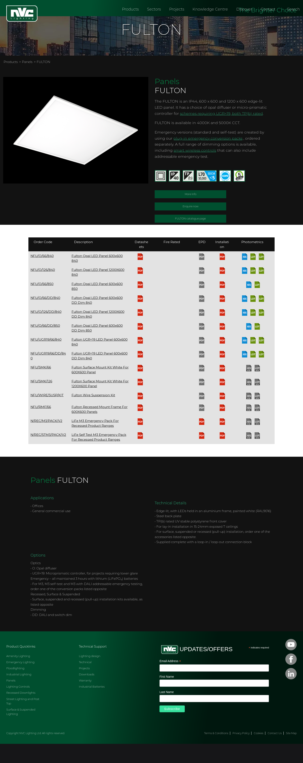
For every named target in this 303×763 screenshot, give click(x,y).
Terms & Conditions (216, 752)
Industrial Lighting (18, 693)
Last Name (166, 711)
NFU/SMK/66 (41, 386)
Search (293, 20)
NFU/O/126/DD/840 (46, 331)
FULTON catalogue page (190, 237)
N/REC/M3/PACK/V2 (46, 440)
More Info (190, 213)
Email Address (170, 680)
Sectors (154, 20)
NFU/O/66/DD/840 (45, 317)
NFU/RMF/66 (41, 426)
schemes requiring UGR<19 (205, 132)
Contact (268, 20)
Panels (27, 81)
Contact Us (275, 752)
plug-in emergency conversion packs (207, 157)
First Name (166, 695)
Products (130, 20)
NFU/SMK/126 (41, 400)
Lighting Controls (18, 705)
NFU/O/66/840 (42, 275)
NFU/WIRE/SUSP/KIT (47, 414)
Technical (85, 681)
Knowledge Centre (210, 20)
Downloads (86, 693)
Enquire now (190, 225)
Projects (176, 20)
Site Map (291, 752)
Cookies (258, 752)
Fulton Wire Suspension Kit (93, 414)
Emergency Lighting (20, 681)
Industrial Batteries (92, 705)
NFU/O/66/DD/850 (45, 345)
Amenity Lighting (18, 675)
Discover (244, 20)
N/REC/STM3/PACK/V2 (48, 454)
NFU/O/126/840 (43, 289)
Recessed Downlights (20, 711)
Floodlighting (15, 687)
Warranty (85, 699)
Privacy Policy (241, 752)
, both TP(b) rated (246, 132)
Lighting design (89, 675)
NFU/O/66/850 (42, 303)
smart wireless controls (195, 169)
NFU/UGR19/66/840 (46, 358)
